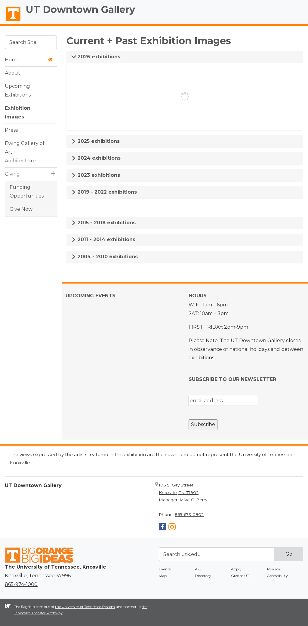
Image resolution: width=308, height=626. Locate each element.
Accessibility (277, 575)
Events (165, 569)
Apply (236, 569)
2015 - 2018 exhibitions (103, 223)
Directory (203, 575)
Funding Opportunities (27, 191)
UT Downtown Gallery (80, 9)
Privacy (273, 569)
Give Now (21, 209)
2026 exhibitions (95, 57)
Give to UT (240, 575)
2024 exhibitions (96, 158)
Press (11, 130)
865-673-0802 (189, 514)
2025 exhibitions (95, 141)
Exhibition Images (17, 112)
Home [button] (29, 60)
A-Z (198, 569)
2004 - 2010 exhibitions (104, 256)
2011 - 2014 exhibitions (103, 239)
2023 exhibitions (95, 175)
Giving (12, 174)
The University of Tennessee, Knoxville (10, 21)
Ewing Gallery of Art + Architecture (25, 152)
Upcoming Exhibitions (18, 90)
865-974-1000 (21, 584)
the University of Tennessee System (85, 606)
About (12, 73)
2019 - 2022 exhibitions (104, 192)
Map (163, 575)
